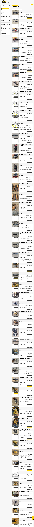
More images (16, 86)
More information (29, 26)
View (31, 5)
